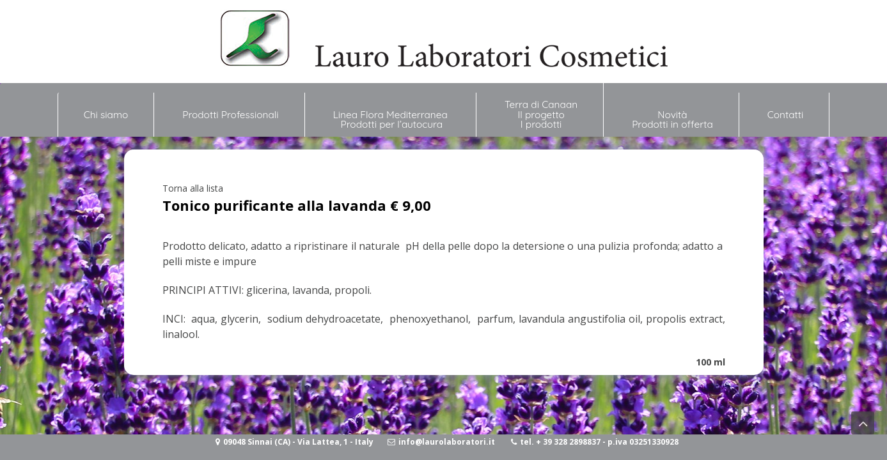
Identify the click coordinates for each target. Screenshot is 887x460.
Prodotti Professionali (230, 115)
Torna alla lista (192, 188)
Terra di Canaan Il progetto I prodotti (541, 114)
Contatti (785, 115)
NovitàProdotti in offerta (672, 119)
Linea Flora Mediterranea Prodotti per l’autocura (391, 119)
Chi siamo (106, 109)
